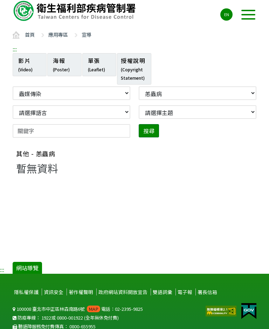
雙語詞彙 (162, 291)
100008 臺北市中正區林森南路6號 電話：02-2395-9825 (78, 309)
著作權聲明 (81, 291)
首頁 (30, 34)
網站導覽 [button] (27, 268)
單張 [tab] (96, 64)
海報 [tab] (61, 64)
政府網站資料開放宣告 (122, 291)
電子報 (185, 291)
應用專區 (58, 34)
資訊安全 (53, 291)
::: (15, 49)
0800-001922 (70, 317)
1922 (46, 317)
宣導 (86, 34)
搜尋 (148, 131)
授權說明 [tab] (133, 68)
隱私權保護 (26, 291)
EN (226, 14)
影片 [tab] (25, 64)
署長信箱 (207, 291)
